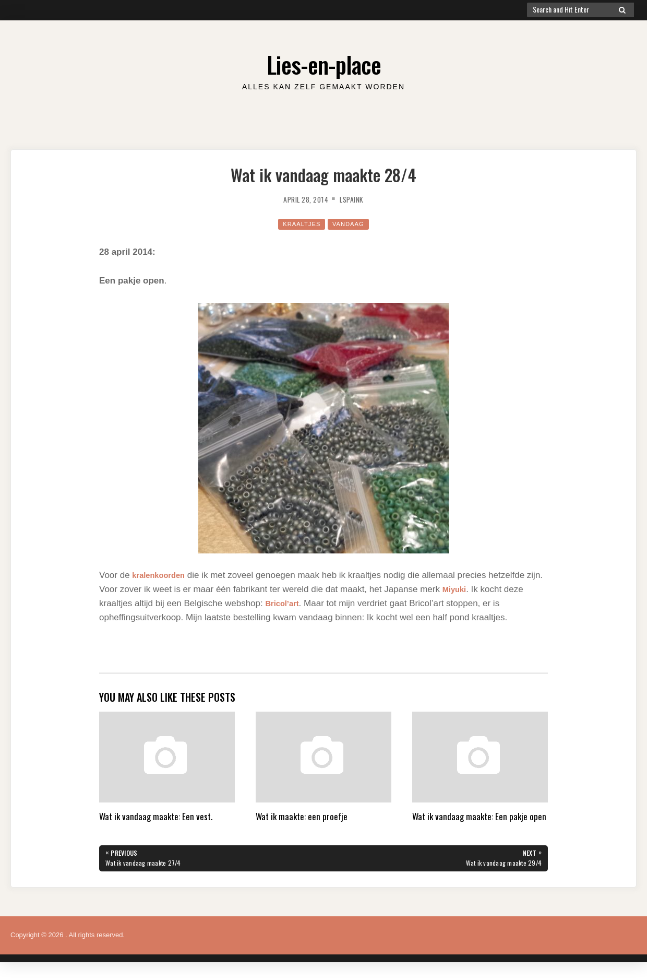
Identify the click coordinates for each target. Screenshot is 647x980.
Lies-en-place (323, 62)
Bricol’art (284, 603)
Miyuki (474, 589)
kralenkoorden (162, 575)
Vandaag (351, 224)
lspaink (356, 199)
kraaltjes (299, 224)
